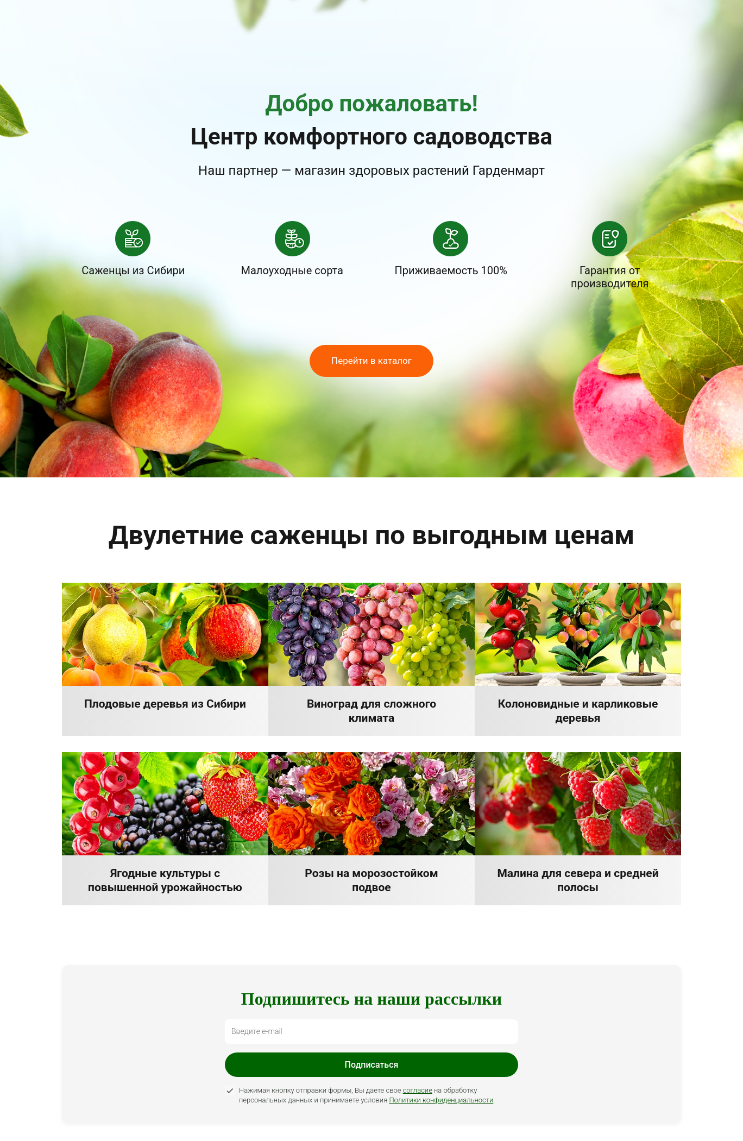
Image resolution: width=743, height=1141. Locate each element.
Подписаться (372, 1065)
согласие (417, 1090)
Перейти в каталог (371, 360)
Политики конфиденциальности (441, 1100)
